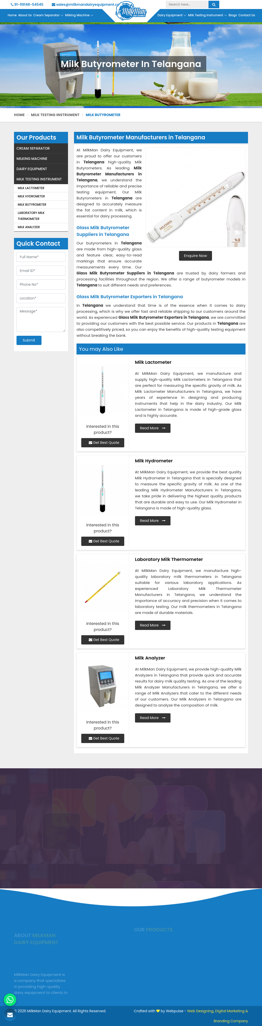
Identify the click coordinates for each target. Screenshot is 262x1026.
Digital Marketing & (231, 1010)
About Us (25, 15)
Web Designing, (200, 1010)
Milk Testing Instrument (207, 15)
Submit (29, 340)
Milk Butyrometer (32, 204)
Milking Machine (79, 15)
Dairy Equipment (172, 15)
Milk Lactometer (31, 188)
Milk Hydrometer (31, 196)
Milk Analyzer (29, 227)
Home (12, 15)
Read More (153, 428)
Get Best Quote (104, 442)
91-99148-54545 (27, 4)
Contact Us (246, 15)
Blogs (233, 15)
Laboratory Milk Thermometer (31, 216)
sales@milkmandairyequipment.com (87, 4)
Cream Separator (48, 15)
